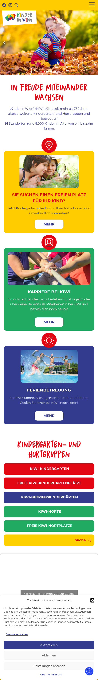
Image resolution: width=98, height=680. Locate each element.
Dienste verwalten (17, 634)
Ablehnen (49, 655)
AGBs (42, 674)
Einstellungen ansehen (49, 666)
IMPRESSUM (54, 674)
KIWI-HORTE (49, 511)
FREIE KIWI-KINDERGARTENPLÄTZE (49, 483)
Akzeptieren (49, 645)
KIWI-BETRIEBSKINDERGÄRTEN (49, 497)
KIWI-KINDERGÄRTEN (49, 469)
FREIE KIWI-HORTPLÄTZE (49, 526)
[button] (92, 600)
